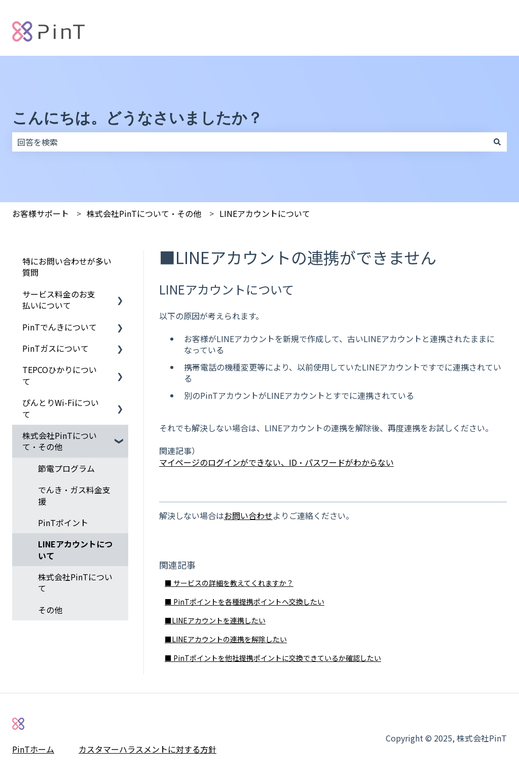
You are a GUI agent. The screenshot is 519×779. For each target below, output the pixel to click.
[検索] (497, 142)
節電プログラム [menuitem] (66, 468)
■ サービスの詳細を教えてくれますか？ (229, 583)
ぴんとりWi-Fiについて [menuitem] (60, 408)
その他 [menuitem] (50, 610)
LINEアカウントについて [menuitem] (75, 549)
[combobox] (250, 142)
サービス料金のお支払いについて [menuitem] (58, 299)
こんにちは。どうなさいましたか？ (137, 117)
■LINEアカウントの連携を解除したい (226, 639)
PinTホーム (33, 749)
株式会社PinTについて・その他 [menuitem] (59, 441)
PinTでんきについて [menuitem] (59, 327)
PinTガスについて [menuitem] (55, 348)
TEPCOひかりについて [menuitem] (59, 375)
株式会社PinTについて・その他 (144, 213)
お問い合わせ (248, 515)
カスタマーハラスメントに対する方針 (147, 749)
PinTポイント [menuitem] (63, 522)
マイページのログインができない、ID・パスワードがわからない (276, 462)
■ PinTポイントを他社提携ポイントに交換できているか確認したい (273, 658)
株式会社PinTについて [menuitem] (75, 582)
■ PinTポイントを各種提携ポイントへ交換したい (244, 602)
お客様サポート (40, 213)
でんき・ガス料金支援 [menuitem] (74, 495)
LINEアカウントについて (264, 213)
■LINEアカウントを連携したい (215, 620)
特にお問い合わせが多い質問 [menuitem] (67, 266)
